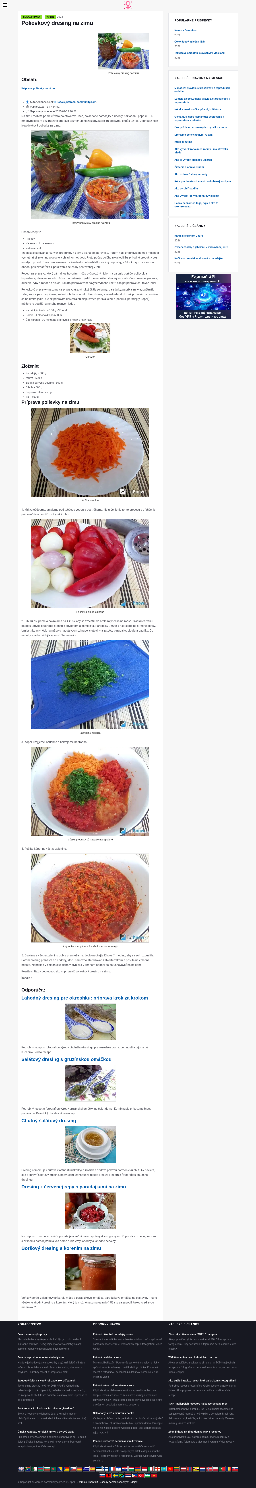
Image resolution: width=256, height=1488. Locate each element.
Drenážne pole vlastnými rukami (193, 134)
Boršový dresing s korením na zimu (61, 1248)
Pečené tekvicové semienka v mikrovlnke (118, 1441)
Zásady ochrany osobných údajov (118, 1482)
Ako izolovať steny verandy (191, 174)
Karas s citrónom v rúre (188, 235)
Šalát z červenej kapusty (32, 1334)
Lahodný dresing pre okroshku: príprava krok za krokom (84, 998)
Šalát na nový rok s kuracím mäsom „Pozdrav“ (46, 1408)
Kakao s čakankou (185, 30)
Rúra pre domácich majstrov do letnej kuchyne (202, 181)
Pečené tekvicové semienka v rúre (113, 1385)
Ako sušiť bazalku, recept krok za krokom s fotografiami (202, 1380)
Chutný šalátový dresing (48, 1120)
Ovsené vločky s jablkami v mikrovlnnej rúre (201, 247)
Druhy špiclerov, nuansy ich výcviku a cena (200, 127)
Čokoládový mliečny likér (189, 41)
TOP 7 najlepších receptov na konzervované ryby (198, 1403)
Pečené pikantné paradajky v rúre (113, 1334)
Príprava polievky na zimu (38, 88)
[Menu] (5, 5)
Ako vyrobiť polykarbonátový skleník (196, 195)
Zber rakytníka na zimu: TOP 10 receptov (192, 1334)
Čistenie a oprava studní (189, 167)
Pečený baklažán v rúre (107, 1357)
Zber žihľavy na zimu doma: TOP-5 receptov (194, 1431)
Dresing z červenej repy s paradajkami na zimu (73, 1186)
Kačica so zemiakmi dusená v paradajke (198, 258)
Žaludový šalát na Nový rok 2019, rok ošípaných (46, 1380)
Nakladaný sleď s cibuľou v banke (113, 1413)
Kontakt (93, 1482)
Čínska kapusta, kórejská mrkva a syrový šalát (46, 1431)
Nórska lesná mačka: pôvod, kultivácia (197, 109)
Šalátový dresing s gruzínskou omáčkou (66, 1059)
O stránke (82, 1482)
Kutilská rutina (183, 141)
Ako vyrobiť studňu (186, 188)
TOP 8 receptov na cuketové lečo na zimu (193, 1357)
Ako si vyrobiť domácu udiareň (193, 159)
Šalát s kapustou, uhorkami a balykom (41, 1357)
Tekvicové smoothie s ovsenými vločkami (199, 52)
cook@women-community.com (77, 102)
